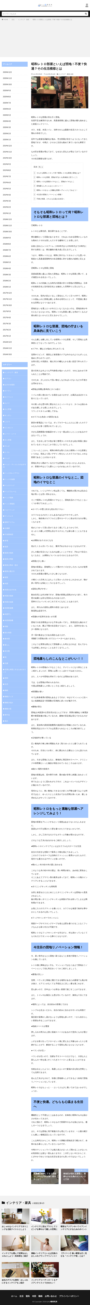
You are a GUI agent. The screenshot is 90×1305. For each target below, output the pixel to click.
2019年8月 (7, 169)
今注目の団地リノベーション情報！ (48, 194)
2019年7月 (7, 175)
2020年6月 (7, 108)
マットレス (9, 511)
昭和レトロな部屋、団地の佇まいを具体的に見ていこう (55, 176)
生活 (13, 19)
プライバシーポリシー (66, 1294)
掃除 (6, 620)
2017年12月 (7, 290)
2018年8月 (7, 242)
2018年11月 (7, 224)
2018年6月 (7, 254)
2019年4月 (7, 193)
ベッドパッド (10, 481)
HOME (6, 19)
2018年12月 (7, 218)
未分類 (7, 644)
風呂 (6, 713)
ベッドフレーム (10, 487)
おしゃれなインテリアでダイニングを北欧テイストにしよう (15, 1227)
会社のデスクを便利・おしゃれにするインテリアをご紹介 (15, 1279)
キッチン (8, 411)
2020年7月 (7, 102)
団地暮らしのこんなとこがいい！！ (48, 185)
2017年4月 (7, 315)
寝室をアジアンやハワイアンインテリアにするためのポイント (74, 1227)
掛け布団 (8, 626)
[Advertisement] (45, 38)
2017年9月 (7, 309)
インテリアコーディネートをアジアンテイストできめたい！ (44, 1279)
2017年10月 (7, 303)
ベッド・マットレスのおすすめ (14, 461)
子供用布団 (9, 529)
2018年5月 (7, 260)
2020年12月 (7, 72)
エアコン (8, 375)
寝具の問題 (9, 553)
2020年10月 (7, 84)
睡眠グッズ (9, 689)
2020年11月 (7, 78)
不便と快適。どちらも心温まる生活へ (48, 198)
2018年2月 (7, 278)
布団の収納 (9, 590)
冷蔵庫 (7, 523)
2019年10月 (7, 157)
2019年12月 (7, 145)
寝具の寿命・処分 (11, 559)
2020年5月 (7, 115)
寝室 (6, 572)
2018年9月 (7, 236)
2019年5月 (7, 187)
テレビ (7, 442)
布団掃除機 (9, 614)
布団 (6, 578)
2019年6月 (7, 181)
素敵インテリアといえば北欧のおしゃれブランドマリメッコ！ (44, 1253)
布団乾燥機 (9, 602)
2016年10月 (7, 351)
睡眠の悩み (9, 695)
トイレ (7, 448)
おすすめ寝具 (10, 381)
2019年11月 (7, 151)
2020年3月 (7, 127)
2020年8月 (7, 96)
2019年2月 (7, 206)
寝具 (6, 541)
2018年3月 (7, 272)
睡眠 (6, 683)
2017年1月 (7, 333)
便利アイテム (10, 517)
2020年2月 (7, 133)
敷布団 (7, 632)
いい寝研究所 (52, 1299)
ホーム (18, 1294)
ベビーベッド (10, 505)
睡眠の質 (8, 701)
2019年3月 (7, 199)
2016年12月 (7, 339)
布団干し (8, 608)
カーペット (9, 393)
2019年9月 (7, 163)
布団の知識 (9, 596)
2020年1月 (7, 139)
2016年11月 (7, 345)
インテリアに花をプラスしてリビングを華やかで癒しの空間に (44, 1227)
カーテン (8, 387)
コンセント (9, 424)
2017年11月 (7, 296)
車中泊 (7, 707)
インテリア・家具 (23, 19)
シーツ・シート (10, 430)
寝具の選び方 (10, 565)
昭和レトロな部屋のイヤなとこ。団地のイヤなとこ (53, 181)
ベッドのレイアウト (12, 468)
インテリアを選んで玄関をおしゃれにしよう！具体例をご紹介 (15, 1253)
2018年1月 (7, 284)
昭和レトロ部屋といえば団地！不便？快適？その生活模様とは (52, 19)
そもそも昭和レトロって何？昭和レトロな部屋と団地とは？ (57, 172)
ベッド (7, 454)
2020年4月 (7, 121)
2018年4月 (7, 266)
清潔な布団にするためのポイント (14, 664)
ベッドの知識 (10, 475)
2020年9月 (7, 90)
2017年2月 (7, 327)
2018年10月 (7, 230)
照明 (6, 671)
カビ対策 (8, 405)
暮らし (7, 638)
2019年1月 (7, 212)
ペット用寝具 (10, 499)
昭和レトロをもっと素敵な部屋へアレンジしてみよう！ (55, 189)
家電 (6, 535)
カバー (7, 399)
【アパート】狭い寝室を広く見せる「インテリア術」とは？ (74, 1253)
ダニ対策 (8, 436)
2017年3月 (7, 321)
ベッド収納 (9, 493)
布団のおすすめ (10, 584)
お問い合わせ (50, 1294)
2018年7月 (7, 248)
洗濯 (6, 656)
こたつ (7, 418)
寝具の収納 (9, 547)
